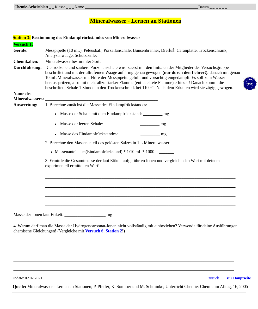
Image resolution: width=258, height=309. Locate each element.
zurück (214, 278)
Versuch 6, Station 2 (103, 231)
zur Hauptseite (239, 278)
